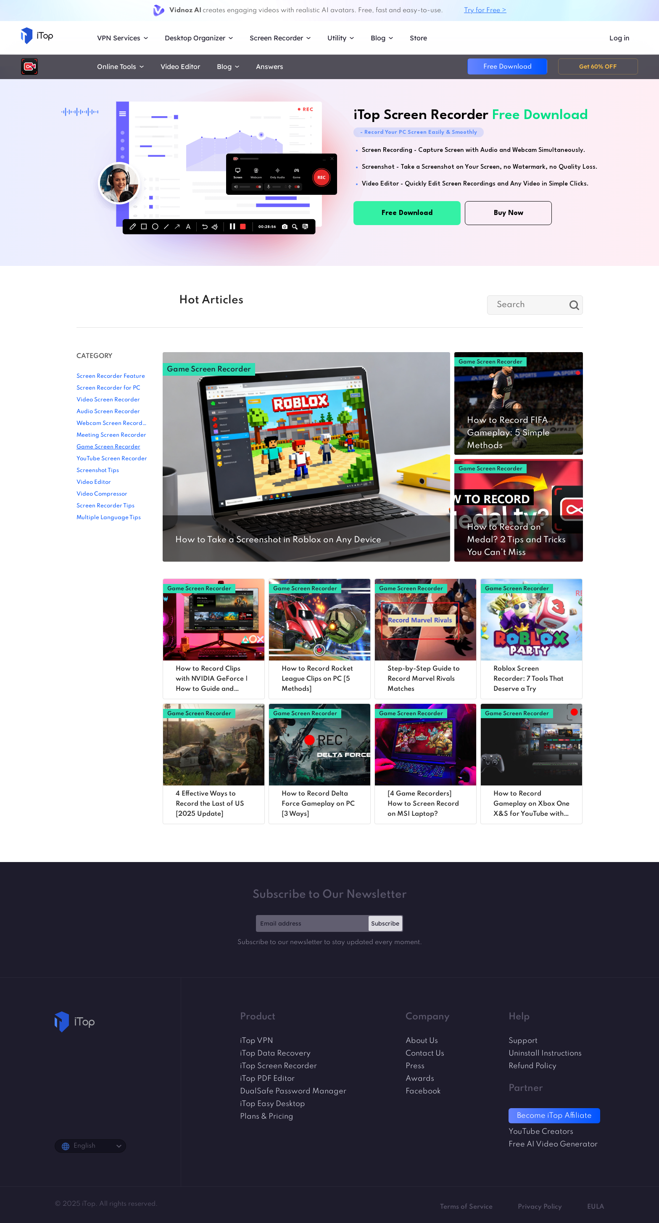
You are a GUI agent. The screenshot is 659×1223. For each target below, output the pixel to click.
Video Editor (180, 66)
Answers (269, 66)
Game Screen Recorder (108, 447)
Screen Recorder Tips (105, 506)
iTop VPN (256, 1041)
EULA (595, 1207)
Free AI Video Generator (553, 1144)
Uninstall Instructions (545, 1053)
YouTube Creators (541, 1131)
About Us (422, 1041)
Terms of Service (466, 1207)
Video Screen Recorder (108, 400)
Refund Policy (532, 1066)
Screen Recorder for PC (108, 388)
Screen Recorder (276, 38)
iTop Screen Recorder (278, 1066)
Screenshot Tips (97, 470)
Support (523, 1041)
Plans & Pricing (266, 1116)
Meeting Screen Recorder (111, 435)
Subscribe (385, 923)
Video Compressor (101, 494)
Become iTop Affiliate (554, 1116)
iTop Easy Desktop (272, 1104)
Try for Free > (485, 10)
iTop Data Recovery (275, 1053)
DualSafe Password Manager (293, 1091)
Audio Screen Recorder (108, 411)
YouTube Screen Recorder (111, 459)
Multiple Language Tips (108, 517)
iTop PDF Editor (267, 1078)
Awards (420, 1078)
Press (415, 1066)
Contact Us (425, 1053)
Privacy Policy (540, 1207)
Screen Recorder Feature (110, 376)
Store (418, 38)
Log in (619, 38)
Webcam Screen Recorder (112, 423)
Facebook (423, 1091)
